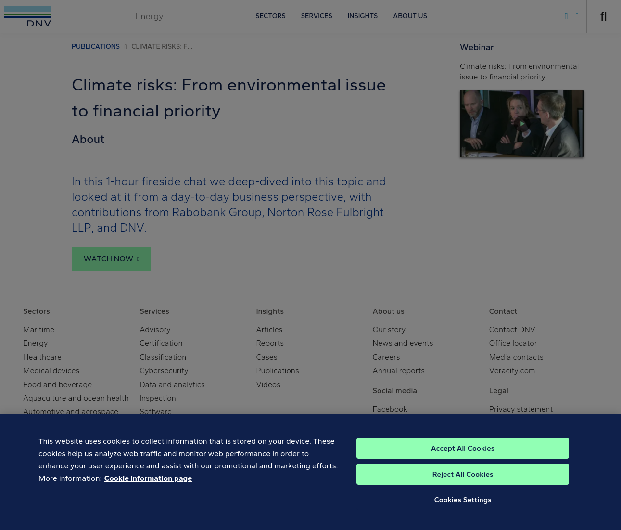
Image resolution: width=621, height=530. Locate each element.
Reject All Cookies (463, 487)
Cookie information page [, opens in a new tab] (148, 491)
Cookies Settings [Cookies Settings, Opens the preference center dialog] (463, 512)
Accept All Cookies (462, 461)
